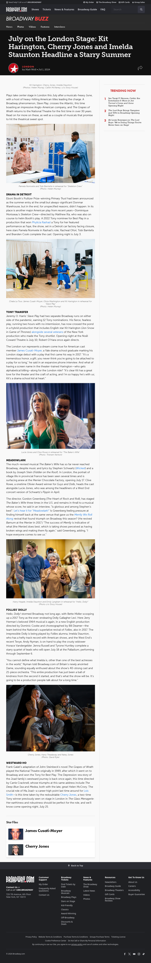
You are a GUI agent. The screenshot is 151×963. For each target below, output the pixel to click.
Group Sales (138, 2)
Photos (20, 26)
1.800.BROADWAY (23, 2)
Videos (32, 26)
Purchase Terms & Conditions (76, 937)
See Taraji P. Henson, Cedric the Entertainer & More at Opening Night (124, 102)
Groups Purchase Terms (100, 937)
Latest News (89, 890)
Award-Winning (68, 913)
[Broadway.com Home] (16, 9)
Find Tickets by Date (68, 885)
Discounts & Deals (67, 922)
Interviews (59, 26)
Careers (132, 886)
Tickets (47, 9)
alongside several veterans (47, 332)
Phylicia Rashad (41, 222)
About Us (132, 882)
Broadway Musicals (66, 891)
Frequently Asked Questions (47, 889)
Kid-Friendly (67, 905)
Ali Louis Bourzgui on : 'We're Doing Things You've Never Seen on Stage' (124, 122)
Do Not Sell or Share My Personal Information (87, 940)
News (9, 26)
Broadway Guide (87, 9)
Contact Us (11, 887)
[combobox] (128, 9)
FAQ (103, 9)
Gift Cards (124, 2)
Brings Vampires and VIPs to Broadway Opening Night (124, 113)
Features (45, 26)
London (28, 66)
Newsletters (110, 882)
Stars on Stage (68, 901)
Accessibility (134, 890)
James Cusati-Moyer (29, 350)
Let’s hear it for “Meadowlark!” (31, 510)
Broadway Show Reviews (112, 899)
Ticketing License (118, 937)
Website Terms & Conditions (50, 937)
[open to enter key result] (141, 9)
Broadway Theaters (114, 890)
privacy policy (77, 944)
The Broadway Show (106, 2)
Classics (65, 909)
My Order (88, 2)
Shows (35, 9)
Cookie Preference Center (55, 940)
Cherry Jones (68, 794)
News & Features (64, 9)
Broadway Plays (68, 897)
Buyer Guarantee (136, 894)
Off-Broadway (67, 917)
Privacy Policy (31, 937)
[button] (140, 69)
